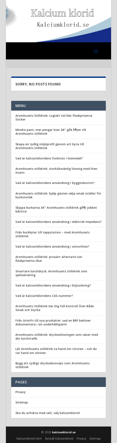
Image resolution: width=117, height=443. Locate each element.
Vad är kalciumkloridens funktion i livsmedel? (49, 158)
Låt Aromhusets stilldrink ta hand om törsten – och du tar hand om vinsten (56, 351)
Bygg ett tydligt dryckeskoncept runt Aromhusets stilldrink (52, 365)
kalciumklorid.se (64, 432)
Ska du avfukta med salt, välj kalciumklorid (47, 413)
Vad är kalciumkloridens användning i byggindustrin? (54, 183)
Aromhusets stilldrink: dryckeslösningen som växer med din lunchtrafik (56, 336)
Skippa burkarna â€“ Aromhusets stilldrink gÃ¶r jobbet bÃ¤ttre (56, 209)
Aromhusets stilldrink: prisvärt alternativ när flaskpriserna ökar (48, 259)
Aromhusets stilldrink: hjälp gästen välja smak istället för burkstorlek (58, 195)
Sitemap (21, 402)
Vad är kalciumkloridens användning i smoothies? (52, 246)
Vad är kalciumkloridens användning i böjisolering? (53, 285)
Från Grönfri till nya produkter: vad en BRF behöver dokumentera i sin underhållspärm (53, 322)
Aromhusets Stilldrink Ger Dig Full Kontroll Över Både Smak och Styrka (54, 308)
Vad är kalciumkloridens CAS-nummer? (44, 296)
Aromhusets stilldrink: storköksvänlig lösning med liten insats (56, 170)
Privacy (20, 392)
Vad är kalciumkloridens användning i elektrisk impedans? (58, 222)
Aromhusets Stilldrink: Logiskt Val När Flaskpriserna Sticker (53, 117)
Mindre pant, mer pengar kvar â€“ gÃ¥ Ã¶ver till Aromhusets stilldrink (50, 132)
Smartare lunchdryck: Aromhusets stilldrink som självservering (51, 273)
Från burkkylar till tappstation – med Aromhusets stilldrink (52, 234)
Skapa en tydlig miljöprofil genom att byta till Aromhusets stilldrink (49, 146)
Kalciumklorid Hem (29, 438)
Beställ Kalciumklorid (59, 438)
